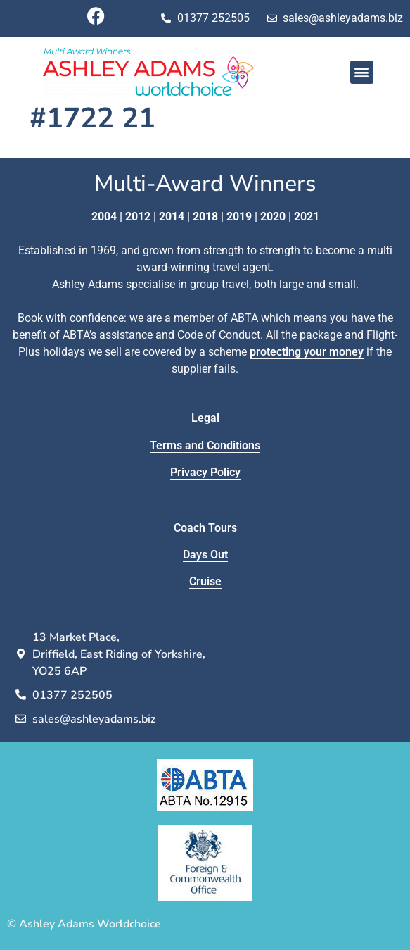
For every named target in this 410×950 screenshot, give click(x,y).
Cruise (205, 581)
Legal (205, 418)
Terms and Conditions (205, 445)
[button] (361, 72)
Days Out (205, 554)
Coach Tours (205, 528)
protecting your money (307, 351)
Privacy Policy (205, 472)
